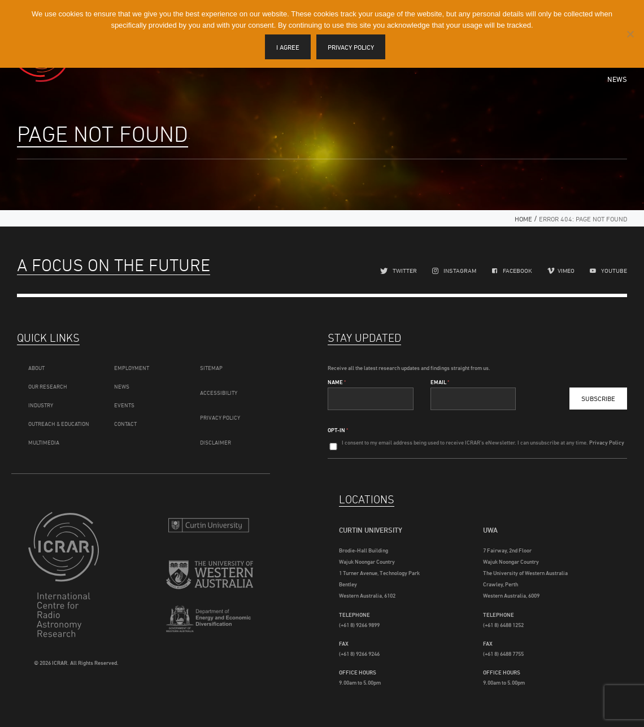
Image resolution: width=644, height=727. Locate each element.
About (36, 367)
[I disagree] (630, 34)
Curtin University (209, 525)
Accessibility (218, 392)
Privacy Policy (220, 417)
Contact (125, 423)
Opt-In (338, 429)
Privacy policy (351, 47)
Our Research (47, 386)
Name (337, 381)
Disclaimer (215, 442)
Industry (40, 405)
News (617, 79)
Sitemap (211, 367)
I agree (287, 47)
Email (439, 381)
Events (124, 405)
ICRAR (71, 574)
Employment (131, 367)
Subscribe (598, 398)
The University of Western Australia (209, 575)
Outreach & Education (58, 423)
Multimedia (43, 442)
